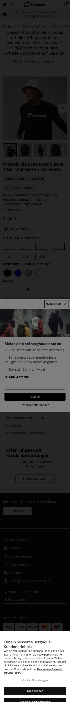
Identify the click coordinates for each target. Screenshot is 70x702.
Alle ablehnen (35, 697)
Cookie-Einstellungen (35, 686)
